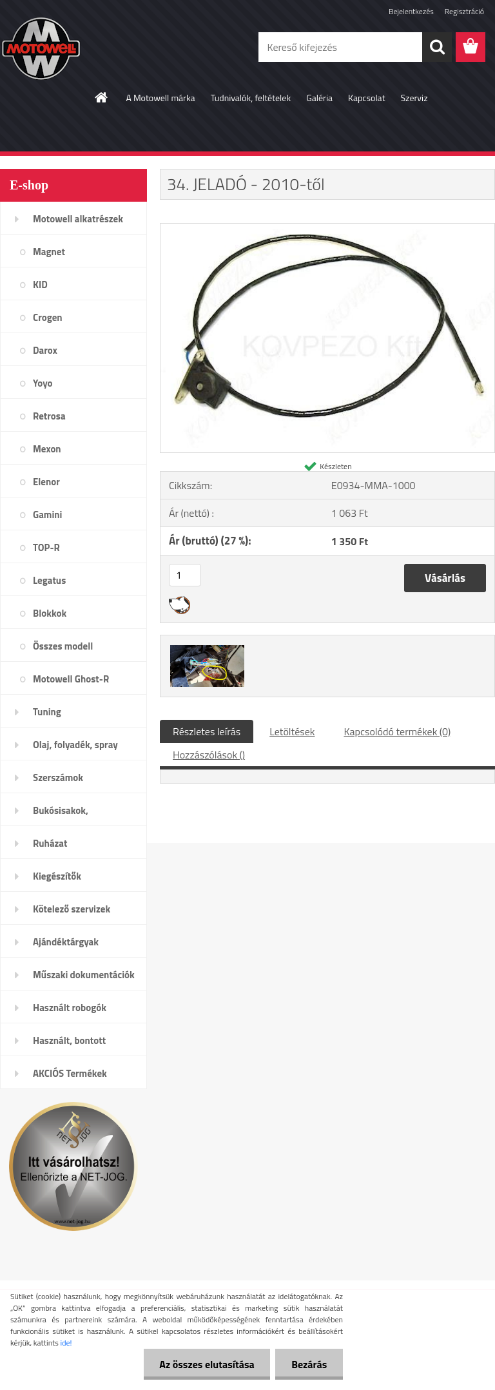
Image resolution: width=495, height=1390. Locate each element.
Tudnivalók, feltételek (251, 97)
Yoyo (43, 383)
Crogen (48, 317)
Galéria (319, 97)
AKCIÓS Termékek (70, 1073)
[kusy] (185, 575)
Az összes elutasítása (206, 1364)
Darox (45, 350)
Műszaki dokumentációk (84, 974)
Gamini (47, 514)
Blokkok (49, 613)
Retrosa (49, 416)
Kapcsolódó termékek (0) (397, 731)
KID (40, 284)
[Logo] (88, 47)
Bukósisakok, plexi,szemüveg (65, 814)
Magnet (49, 251)
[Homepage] (102, 97)
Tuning (47, 711)
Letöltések (292, 731)
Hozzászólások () (209, 754)
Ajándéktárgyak (66, 941)
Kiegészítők (57, 876)
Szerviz (414, 97)
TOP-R (46, 547)
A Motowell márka (160, 97)
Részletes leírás (206, 731)
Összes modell (63, 646)
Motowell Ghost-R (71, 678)
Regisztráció (464, 11)
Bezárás (309, 1364)
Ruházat (50, 843)
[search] (437, 47)
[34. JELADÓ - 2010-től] (327, 228)
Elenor (46, 481)
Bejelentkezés (411, 11)
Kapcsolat (366, 97)
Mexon (47, 448)
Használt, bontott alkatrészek (69, 1044)
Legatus (49, 580)
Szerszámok (58, 777)
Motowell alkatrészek (78, 218)
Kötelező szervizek (71, 909)
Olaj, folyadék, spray (75, 744)
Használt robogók (69, 1007)
